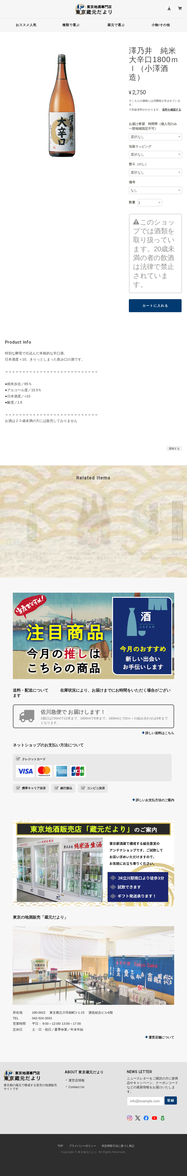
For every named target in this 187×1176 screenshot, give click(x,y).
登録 (170, 1100)
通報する (174, 448)
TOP (60, 1145)
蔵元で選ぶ (116, 25)
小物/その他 (161, 25)
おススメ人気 (26, 25)
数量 (132, 202)
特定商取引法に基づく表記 (118, 1145)
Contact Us (76, 1087)
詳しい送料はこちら (159, 733)
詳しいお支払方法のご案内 (155, 800)
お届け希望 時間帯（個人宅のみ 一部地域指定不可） (154, 126)
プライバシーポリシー (82, 1145)
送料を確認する (171, 109)
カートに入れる (155, 306)
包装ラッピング (140, 146)
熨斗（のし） (138, 164)
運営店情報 (76, 1080)
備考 (132, 182)
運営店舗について (161, 1037)
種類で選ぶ (71, 25)
